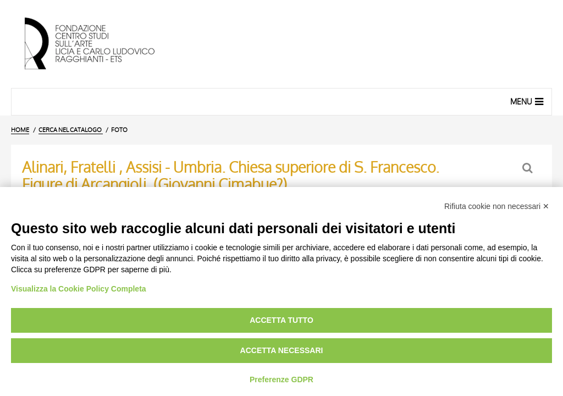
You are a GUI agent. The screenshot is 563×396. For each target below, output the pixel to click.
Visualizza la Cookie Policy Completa (78, 288)
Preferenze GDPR (281, 379)
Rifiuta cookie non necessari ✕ (496, 206)
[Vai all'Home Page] (99, 44)
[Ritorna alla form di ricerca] (528, 168)
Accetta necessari (281, 350)
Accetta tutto (281, 320)
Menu (528, 101)
